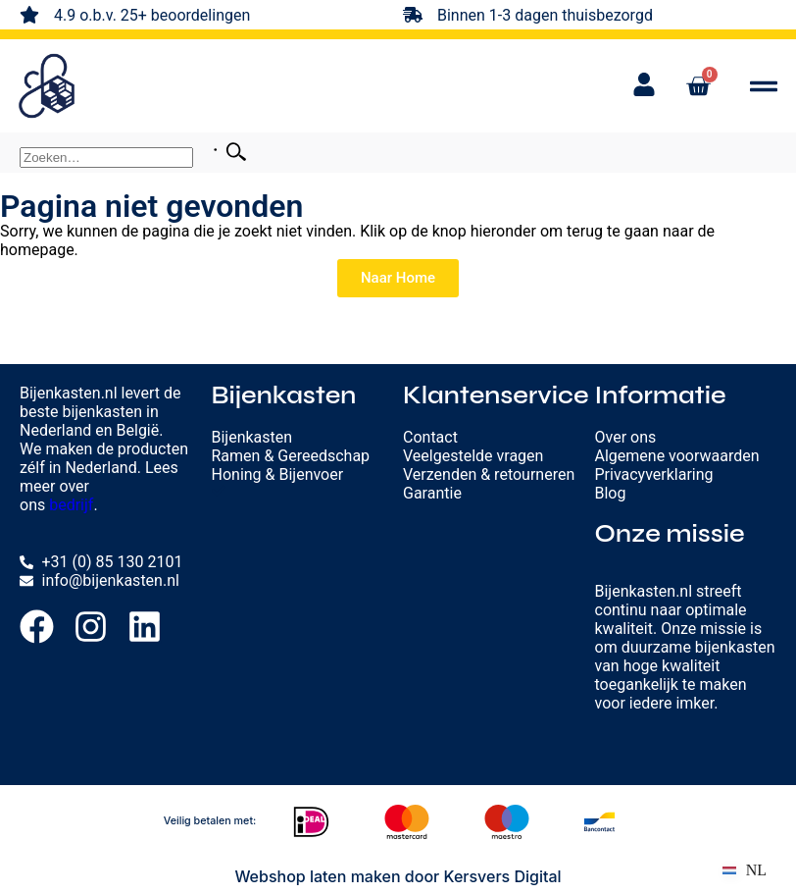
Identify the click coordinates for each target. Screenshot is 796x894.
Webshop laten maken (317, 876)
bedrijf (71, 505)
